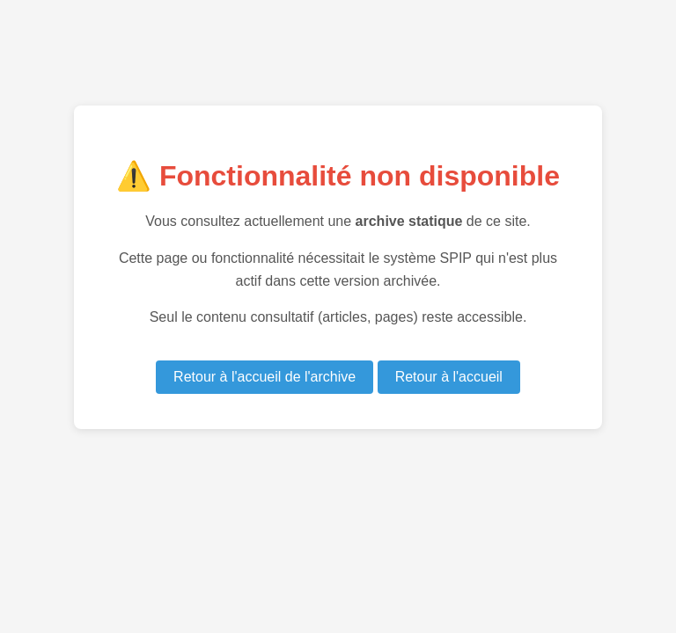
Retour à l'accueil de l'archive (264, 376)
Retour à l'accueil (449, 376)
